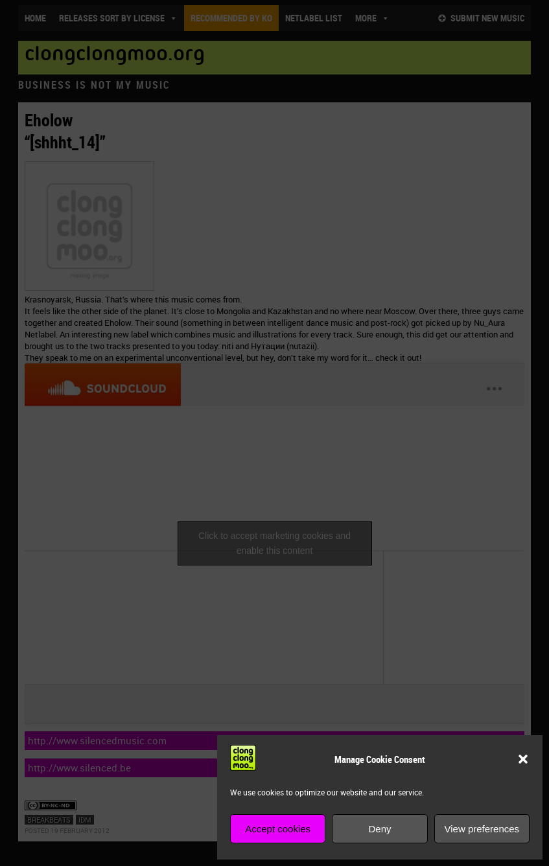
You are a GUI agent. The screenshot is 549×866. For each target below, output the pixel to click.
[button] (523, 759)
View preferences (482, 828)
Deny (379, 828)
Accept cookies (277, 828)
